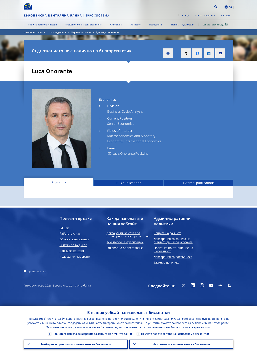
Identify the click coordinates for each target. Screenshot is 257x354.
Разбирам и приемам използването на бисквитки (75, 344)
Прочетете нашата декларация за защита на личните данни (92, 334)
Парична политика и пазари (42, 24)
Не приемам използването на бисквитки (181, 344)
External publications (199, 183)
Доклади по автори (107, 32)
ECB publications (128, 183)
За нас (64, 228)
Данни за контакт (71, 251)
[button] (221, 7)
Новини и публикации (182, 24)
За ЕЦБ (185, 15)
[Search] (196, 6)
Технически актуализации (125, 242)
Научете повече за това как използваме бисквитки (175, 334)
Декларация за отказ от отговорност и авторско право (128, 234)
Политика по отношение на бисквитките (173, 249)
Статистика (116, 24)
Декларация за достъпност (173, 257)
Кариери (225, 15)
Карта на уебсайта (36, 271)
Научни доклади (81, 32)
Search (216, 7)
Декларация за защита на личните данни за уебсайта (173, 240)
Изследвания (155, 24)
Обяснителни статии (74, 239)
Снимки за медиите (73, 245)
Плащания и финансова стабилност (83, 24)
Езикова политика (166, 263)
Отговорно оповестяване (125, 248)
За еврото (135, 24)
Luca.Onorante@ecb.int (130, 153)
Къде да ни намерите (74, 256)
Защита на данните (167, 233)
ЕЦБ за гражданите (205, 15)
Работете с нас (69, 233)
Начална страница (34, 32)
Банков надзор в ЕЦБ (216, 24)
